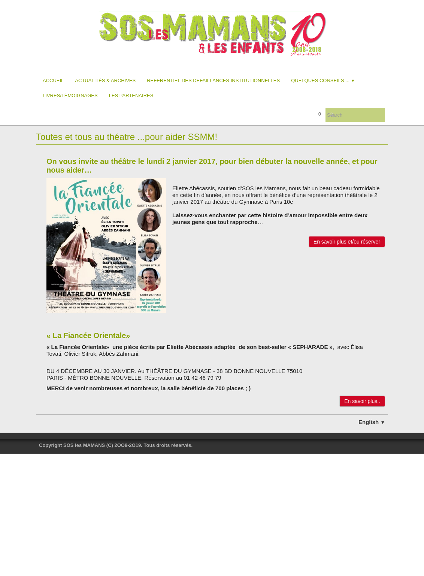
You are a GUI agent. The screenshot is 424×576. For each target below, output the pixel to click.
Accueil (53, 80)
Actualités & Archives (105, 80)
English (371, 422)
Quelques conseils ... (323, 80)
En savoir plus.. (362, 401)
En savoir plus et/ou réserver (347, 242)
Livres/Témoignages (70, 95)
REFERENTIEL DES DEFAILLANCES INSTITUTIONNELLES (213, 80)
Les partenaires (131, 95)
